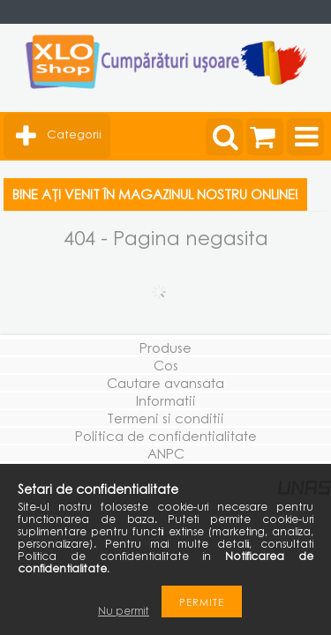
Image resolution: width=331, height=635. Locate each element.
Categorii (74, 134)
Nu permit (123, 610)
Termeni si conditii (165, 418)
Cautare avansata (165, 383)
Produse (165, 347)
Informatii (166, 400)
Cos (166, 365)
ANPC (165, 453)
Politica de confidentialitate (166, 436)
